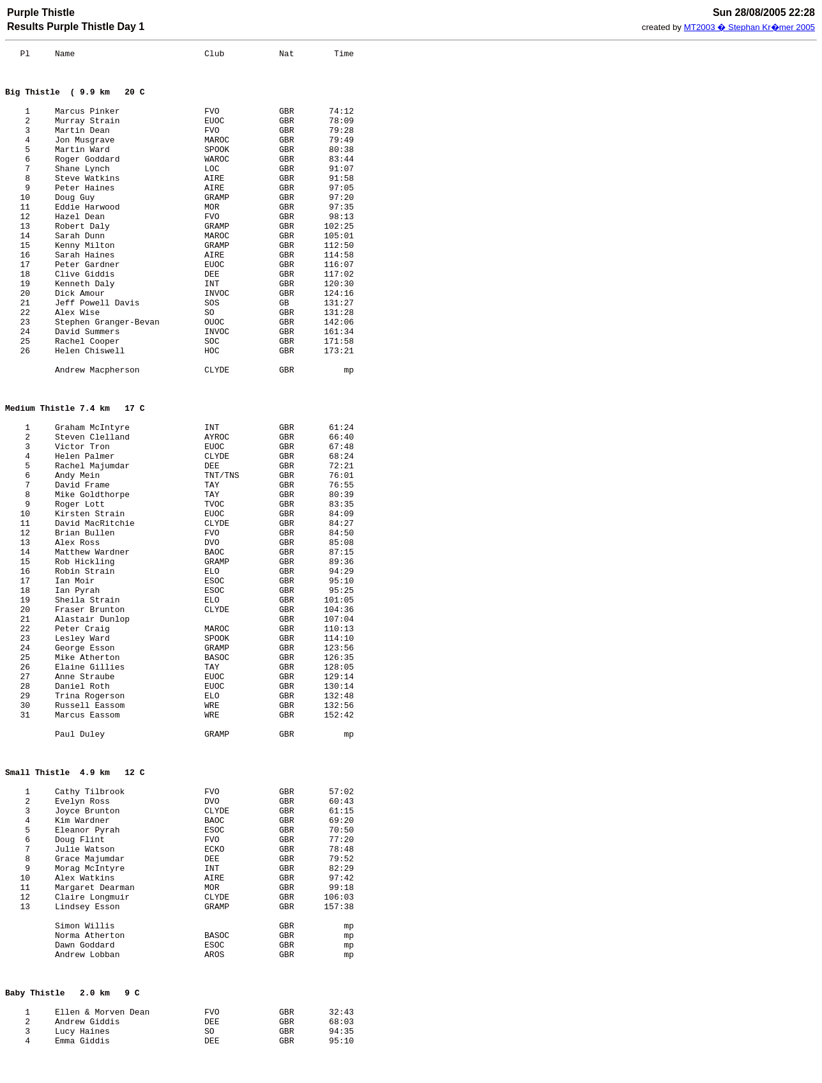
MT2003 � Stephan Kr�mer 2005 (749, 27)
